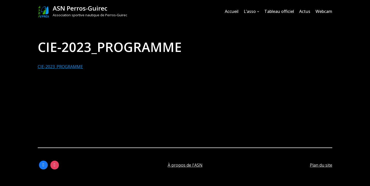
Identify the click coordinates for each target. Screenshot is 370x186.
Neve (43, 179)
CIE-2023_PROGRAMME (60, 66)
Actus (304, 11)
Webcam (323, 11)
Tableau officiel (279, 11)
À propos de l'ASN (185, 165)
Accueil (231, 11)
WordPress (89, 179)
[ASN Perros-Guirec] (82, 12)
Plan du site (321, 165)
